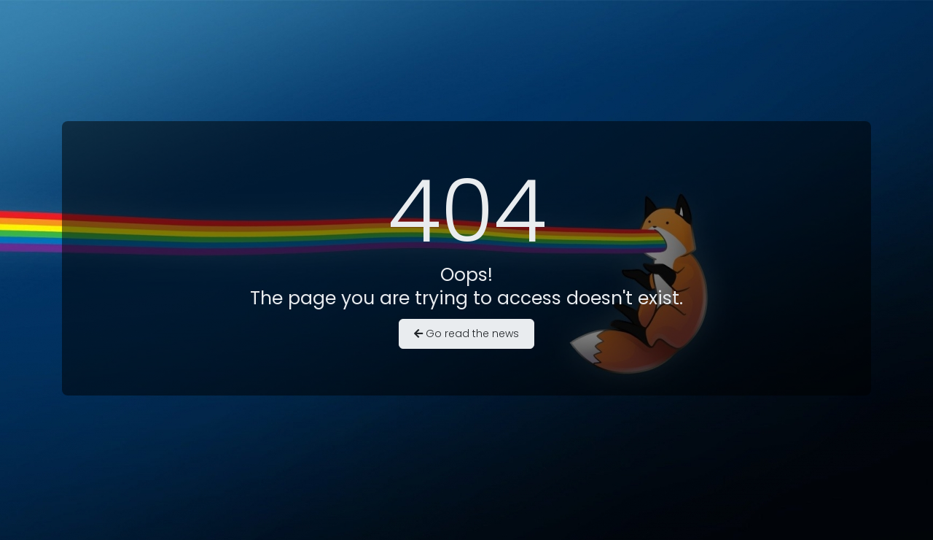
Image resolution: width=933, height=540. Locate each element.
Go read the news (466, 333)
